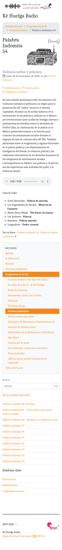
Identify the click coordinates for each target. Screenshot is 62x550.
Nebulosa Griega (16, 305)
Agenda (9, 253)
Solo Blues (13, 337)
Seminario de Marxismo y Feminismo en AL (31, 321)
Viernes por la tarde (18, 342)
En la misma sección (16, 395)
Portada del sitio (14, 26)
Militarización (11, 88)
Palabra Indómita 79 (13, 425)
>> (55, 386)
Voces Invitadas (16, 353)
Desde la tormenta (17, 290)
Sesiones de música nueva (22, 327)
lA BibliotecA (12, 258)
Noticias (9, 263)
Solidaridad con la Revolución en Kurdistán (31, 332)
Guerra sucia (30, 88)
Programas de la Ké (36, 26)
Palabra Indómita (18, 30)
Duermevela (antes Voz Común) (25, 295)
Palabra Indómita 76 (13, 443)
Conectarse (25, 536)
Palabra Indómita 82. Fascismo (18, 404)
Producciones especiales (21, 316)
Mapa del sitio (10, 536)
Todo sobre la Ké (14, 367)
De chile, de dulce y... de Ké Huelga (26, 284)
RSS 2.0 (39, 536)
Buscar (6, 379)
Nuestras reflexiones (16, 269)
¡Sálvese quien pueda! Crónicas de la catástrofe (27, 360)
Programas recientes (15, 91)
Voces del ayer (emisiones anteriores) (28, 348)
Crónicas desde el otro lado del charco (28, 279)
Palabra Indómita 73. (13, 461)
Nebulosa (13, 300)
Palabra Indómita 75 (13, 449)
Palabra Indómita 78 (13, 431)
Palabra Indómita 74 (13, 455)
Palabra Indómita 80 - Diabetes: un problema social (30, 419)
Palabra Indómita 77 (13, 437)
